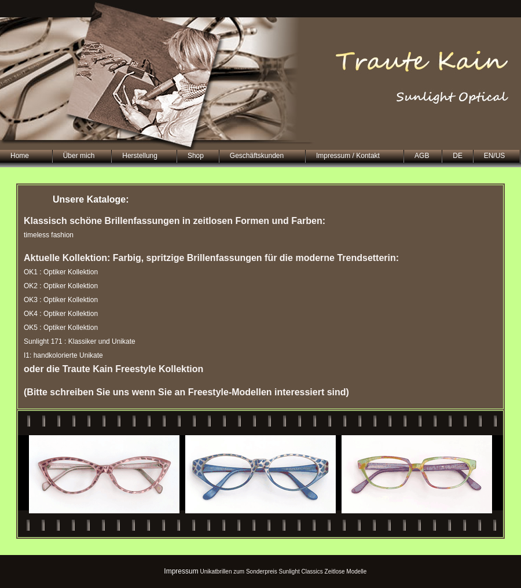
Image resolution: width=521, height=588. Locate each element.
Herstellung (139, 156)
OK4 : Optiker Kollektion (61, 314)
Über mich (79, 156)
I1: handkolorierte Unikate (63, 355)
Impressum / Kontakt (348, 156)
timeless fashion (49, 235)
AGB (421, 156)
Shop (196, 156)
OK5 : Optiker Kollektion (61, 328)
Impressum (181, 571)
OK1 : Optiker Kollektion (61, 272)
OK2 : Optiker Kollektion (61, 286)
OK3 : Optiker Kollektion (61, 300)
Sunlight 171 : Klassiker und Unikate (79, 341)
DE (458, 156)
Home (19, 156)
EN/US (494, 156)
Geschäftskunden (257, 156)
